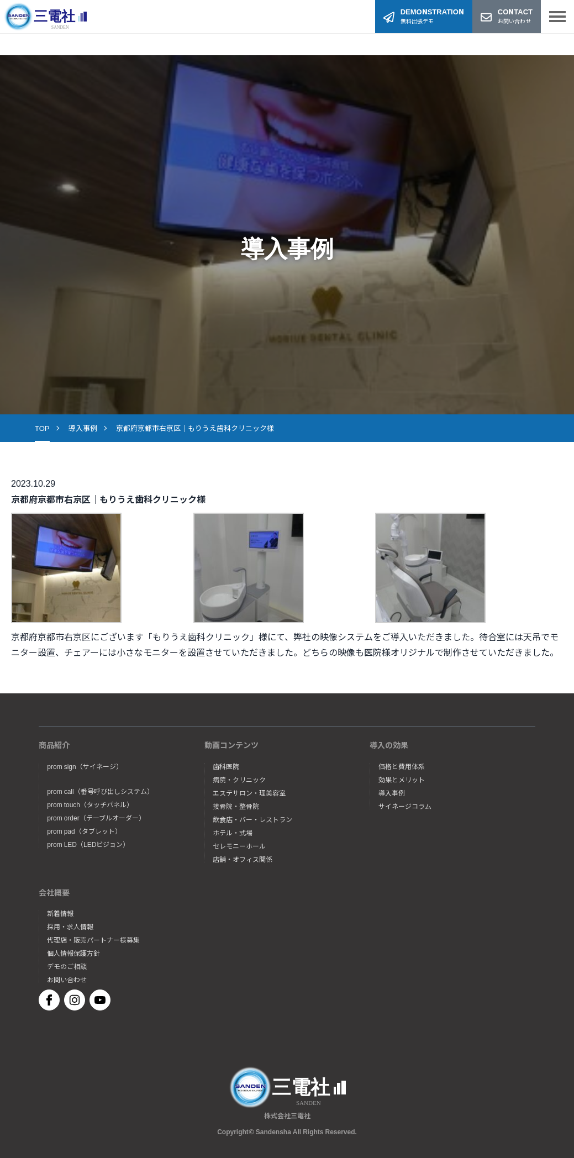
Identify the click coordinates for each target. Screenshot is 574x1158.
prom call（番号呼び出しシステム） (100, 791)
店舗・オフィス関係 (242, 859)
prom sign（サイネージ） (84, 766)
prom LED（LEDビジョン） (88, 844)
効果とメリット (401, 779)
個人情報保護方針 (73, 953)
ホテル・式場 (232, 832)
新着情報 (60, 913)
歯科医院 (226, 766)
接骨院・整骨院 (236, 806)
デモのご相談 (67, 966)
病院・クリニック (239, 779)
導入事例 (83, 428)
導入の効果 (389, 744)
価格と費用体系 (401, 766)
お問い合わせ (67, 979)
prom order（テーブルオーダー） (96, 817)
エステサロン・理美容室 (249, 792)
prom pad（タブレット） (84, 831)
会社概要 (54, 892)
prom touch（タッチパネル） (90, 804)
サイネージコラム (404, 806)
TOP (42, 428)
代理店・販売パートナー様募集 (93, 939)
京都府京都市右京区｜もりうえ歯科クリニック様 (195, 428)
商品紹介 (54, 744)
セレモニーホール (239, 846)
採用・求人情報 (70, 926)
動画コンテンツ (231, 744)
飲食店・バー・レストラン (252, 819)
